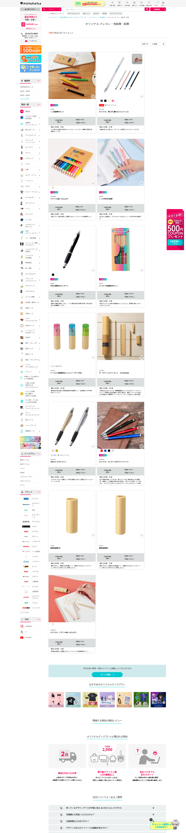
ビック (28, 566)
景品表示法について (60, 812)
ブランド (29, 372)
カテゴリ (51, 9)
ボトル (25, 153)
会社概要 (56, 784)
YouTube (25, 637)
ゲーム (22, 485)
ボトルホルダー (28, 274)
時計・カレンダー (29, 343)
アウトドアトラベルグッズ (29, 280)
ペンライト (26, 181)
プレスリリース (85, 796)
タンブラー (29, 147)
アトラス (29, 498)
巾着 (29, 169)
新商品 (25, 111)
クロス (28, 526)
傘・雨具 (29, 268)
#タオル (96, 13)
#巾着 (104, 13)
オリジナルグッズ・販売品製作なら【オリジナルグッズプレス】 (67, 17)
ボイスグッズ (27, 203)
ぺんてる (29, 571)
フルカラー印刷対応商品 (29, 117)
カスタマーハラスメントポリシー (64, 808)
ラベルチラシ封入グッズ (29, 366)
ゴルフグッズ (27, 286)
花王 (27, 510)
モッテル (29, 586)
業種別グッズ (29, 431)
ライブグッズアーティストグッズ (29, 407)
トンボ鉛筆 (30, 551)
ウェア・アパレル (29, 192)
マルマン (29, 576)
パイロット (30, 561)
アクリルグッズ (28, 135)
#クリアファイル (116, 13)
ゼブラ (28, 546)
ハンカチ (26, 220)
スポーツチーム (25, 481)
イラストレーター (26, 477)
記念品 (29, 337)
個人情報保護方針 (59, 800)
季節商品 (29, 262)
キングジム (30, 521)
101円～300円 (25, 91)
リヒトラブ (30, 607)
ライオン (29, 602)
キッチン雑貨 (29, 297)
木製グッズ (26, 313)
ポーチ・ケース (29, 175)
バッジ (25, 208)
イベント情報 (30, 804)
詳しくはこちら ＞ (153, 687)
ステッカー (26, 214)
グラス (25, 164)
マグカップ (26, 158)
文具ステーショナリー (29, 232)
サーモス (29, 531)
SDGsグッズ (29, 325)
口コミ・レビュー (86, 788)
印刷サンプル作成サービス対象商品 (30, 378)
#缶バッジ (86, 13)
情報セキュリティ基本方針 (62, 804)
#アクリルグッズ (73, 13)
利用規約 (56, 788)
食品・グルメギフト (29, 360)
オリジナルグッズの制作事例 (36, 808)
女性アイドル (24, 464)
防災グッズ (29, 349)
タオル (25, 186)
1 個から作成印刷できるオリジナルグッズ (29, 385)
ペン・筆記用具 (29, 238)
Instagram (26, 626)
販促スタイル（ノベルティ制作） (146, 784)
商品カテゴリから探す (33, 796)
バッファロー (24, 612)
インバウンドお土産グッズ (27, 331)
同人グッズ (26, 420)
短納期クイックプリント (29, 124)
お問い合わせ (85, 784)
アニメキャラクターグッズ (29, 414)
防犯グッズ (26, 354)
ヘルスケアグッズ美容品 (29, 250)
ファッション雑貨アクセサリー (29, 244)
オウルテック (30, 504)
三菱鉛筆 (29, 581)
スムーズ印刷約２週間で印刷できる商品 (28, 394)
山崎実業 (29, 591)
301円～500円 (25, 95)
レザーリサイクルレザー (29, 319)
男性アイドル (24, 460)
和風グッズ (26, 308)
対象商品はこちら (30, 28)
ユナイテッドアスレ (30, 597)
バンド (22, 468)
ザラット (29, 536)
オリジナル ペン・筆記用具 (97, 17)
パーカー (29, 556)
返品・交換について (60, 796)
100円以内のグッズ (26, 87)
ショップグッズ (28, 425)
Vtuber (22, 472)
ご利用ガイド (30, 784)
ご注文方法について (33, 788)
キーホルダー (27, 197)
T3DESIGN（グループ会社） (144, 795)
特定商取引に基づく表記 (61, 792)
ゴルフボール (27, 291)
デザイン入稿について (33, 792)
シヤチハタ (30, 541)
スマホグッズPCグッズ (29, 226)
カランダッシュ (30, 516)
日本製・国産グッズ (29, 302)
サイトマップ (85, 792)
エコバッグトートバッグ (29, 141)
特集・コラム (30, 800)
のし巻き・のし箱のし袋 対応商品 (29, 401)
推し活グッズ (27, 129)
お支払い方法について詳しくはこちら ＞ (54, 753)
